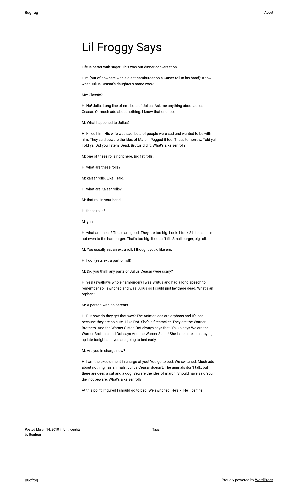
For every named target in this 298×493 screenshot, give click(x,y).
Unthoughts (72, 429)
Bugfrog (31, 12)
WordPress (264, 480)
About (268, 12)
